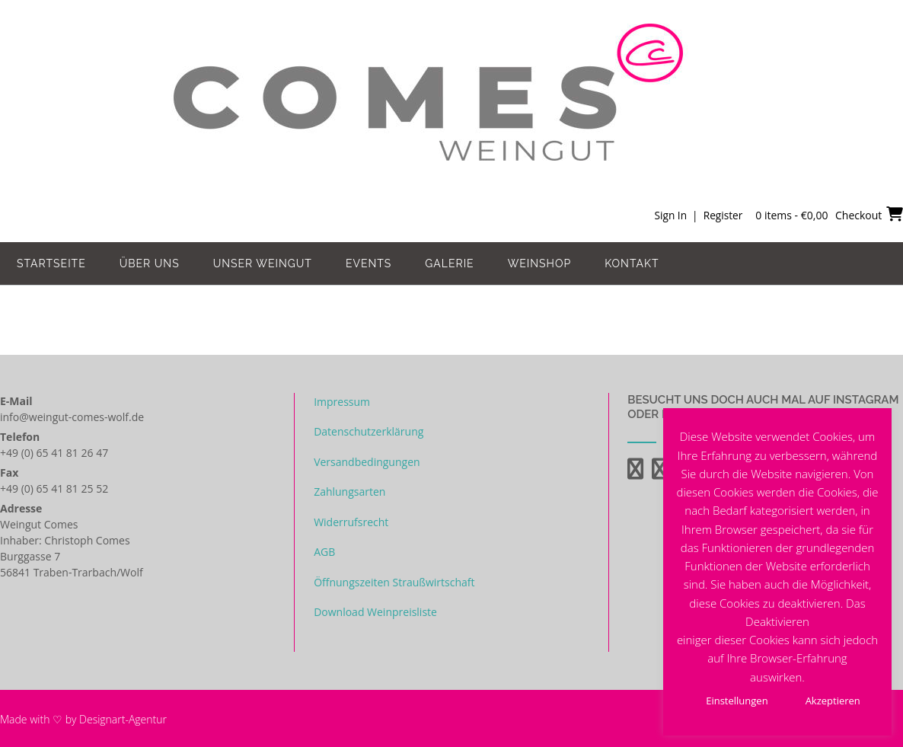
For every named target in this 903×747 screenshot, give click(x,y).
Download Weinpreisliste (375, 612)
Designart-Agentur (123, 719)
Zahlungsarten (349, 491)
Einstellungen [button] (736, 700)
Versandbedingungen (367, 462)
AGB (324, 551)
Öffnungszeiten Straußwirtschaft (394, 582)
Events (368, 263)
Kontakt (632, 263)
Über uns (150, 263)
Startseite (51, 263)
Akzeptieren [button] (833, 700)
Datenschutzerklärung (368, 431)
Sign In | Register (697, 215)
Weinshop (540, 263)
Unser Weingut (262, 263)
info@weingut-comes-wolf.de (72, 417)
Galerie (449, 263)
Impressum (342, 401)
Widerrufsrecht (351, 522)
